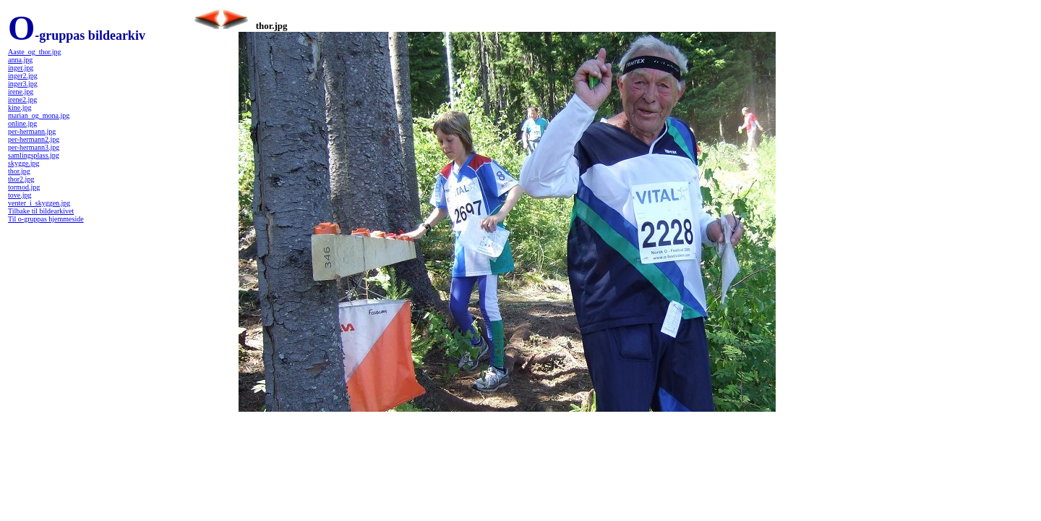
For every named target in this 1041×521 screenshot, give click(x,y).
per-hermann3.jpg (33, 147)
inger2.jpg (23, 76)
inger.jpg (20, 68)
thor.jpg (19, 171)
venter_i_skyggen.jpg (39, 203)
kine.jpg (20, 107)
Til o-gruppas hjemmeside (46, 219)
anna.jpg (20, 60)
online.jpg (22, 123)
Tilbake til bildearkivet (41, 211)
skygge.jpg (24, 163)
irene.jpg (20, 92)
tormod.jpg (24, 187)
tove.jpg (20, 195)
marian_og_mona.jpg (38, 115)
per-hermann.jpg (32, 131)
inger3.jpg (23, 84)
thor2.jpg (21, 179)
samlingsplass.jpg (33, 155)
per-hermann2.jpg (33, 139)
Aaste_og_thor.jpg (34, 52)
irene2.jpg (22, 99)
